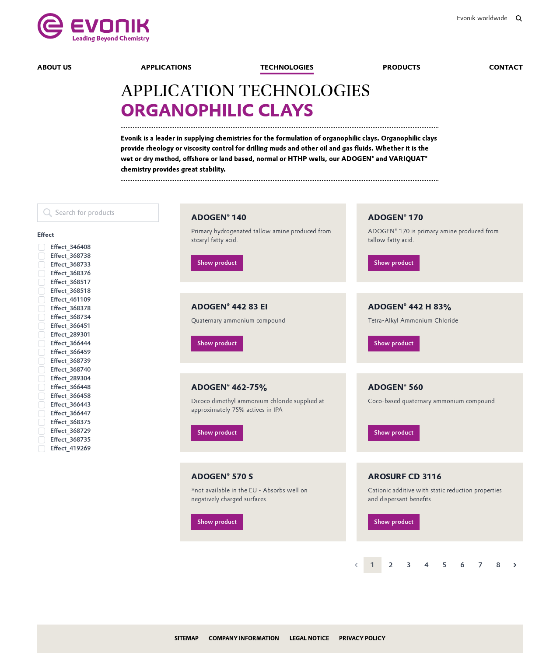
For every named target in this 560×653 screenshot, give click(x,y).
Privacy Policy (362, 638)
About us (54, 67)
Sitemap (187, 638)
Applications (166, 67)
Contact (506, 67)
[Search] (518, 18)
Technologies (287, 67)
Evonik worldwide (482, 18)
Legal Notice (309, 638)
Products (401, 67)
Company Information (244, 638)
